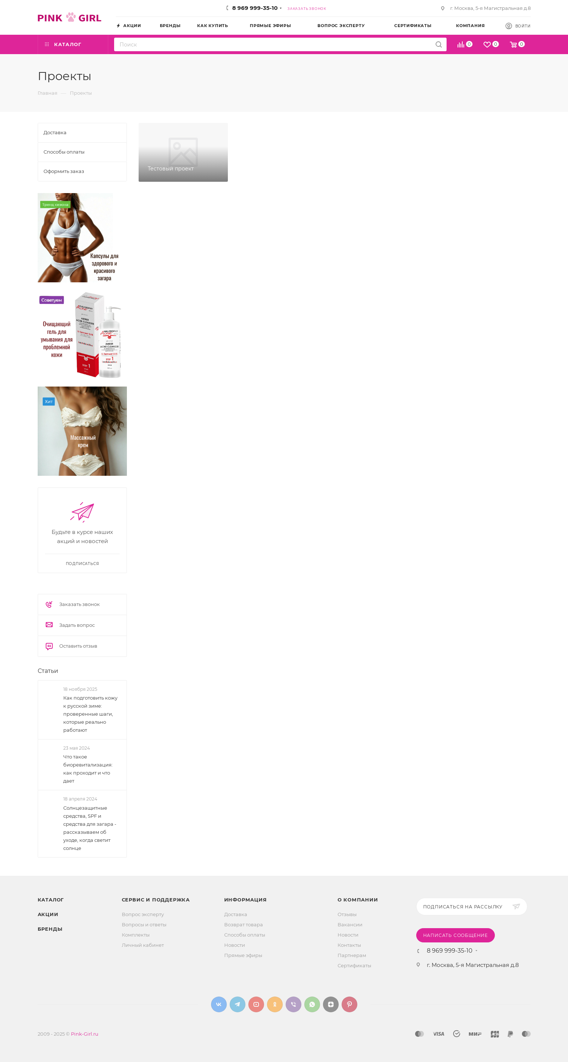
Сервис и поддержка (156, 900)
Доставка (235, 914)
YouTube (256, 1004)
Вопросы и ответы (144, 924)
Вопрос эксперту (143, 914)
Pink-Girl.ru (84, 1034)
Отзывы (347, 914)
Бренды (50, 929)
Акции (48, 914)
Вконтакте (219, 1004)
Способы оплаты (244, 935)
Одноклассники (275, 1004)
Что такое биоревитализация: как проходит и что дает (88, 769)
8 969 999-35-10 (255, 7)
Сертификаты (354, 965)
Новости (234, 945)
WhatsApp (312, 1004)
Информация (245, 900)
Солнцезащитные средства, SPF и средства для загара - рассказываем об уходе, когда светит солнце (89, 828)
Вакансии (350, 924)
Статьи (48, 670)
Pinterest (349, 1004)
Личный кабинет (143, 945)
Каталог (51, 900)
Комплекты (136, 935)
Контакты (349, 945)
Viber (293, 1004)
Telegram (237, 1004)
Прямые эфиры (243, 955)
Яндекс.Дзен (331, 1004)
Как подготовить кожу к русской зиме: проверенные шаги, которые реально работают (90, 714)
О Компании (358, 900)
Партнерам (352, 955)
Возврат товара (243, 924)
